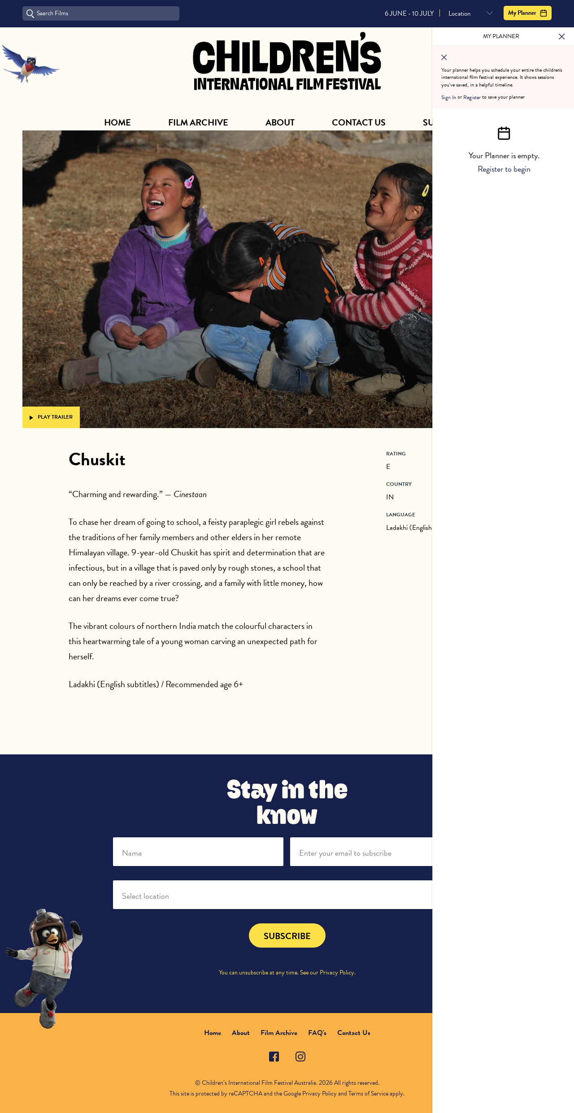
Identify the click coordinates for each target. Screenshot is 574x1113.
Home (117, 122)
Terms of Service (368, 1093)
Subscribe (446, 122)
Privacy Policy (337, 972)
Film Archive (198, 122)
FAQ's (317, 1032)
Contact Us (359, 122)
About (280, 122)
